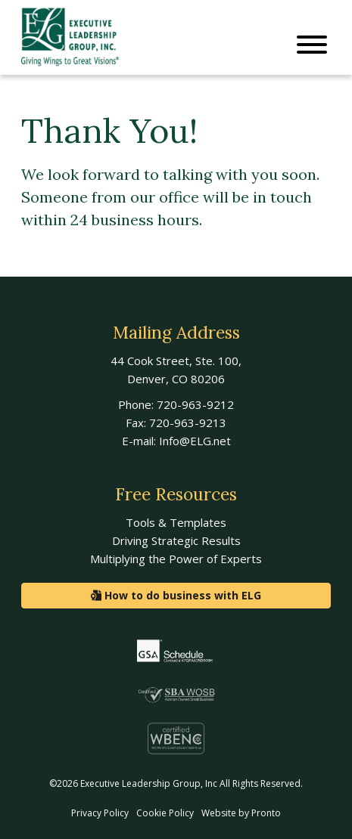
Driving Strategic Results (176, 540)
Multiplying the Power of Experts (176, 558)
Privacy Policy (100, 812)
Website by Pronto (241, 812)
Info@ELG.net (195, 440)
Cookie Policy (165, 812)
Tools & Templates (176, 522)
